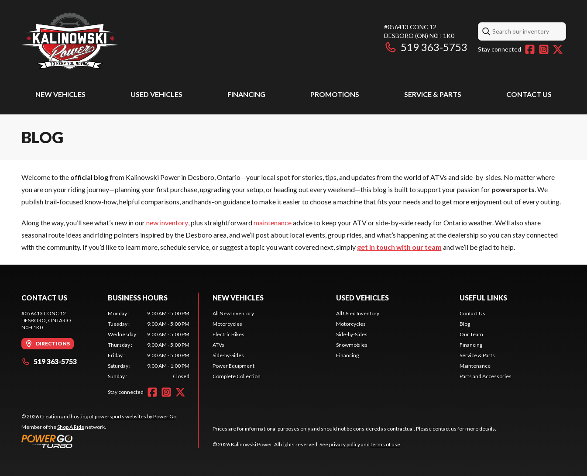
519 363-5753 (425, 47)
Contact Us (529, 94)
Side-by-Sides (228, 355)
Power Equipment (233, 365)
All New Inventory (233, 313)
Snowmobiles (351, 344)
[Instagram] (544, 49)
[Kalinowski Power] (130, 42)
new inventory (167, 222)
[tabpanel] (148, 345)
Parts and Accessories (485, 376)
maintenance (273, 222)
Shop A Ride (70, 427)
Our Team (471, 334)
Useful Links (483, 297)
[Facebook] (530, 49)
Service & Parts (432, 94)
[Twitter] (558, 49)
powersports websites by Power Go (135, 416)
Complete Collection (237, 376)
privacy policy (344, 444)
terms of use (385, 444)
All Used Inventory (357, 313)
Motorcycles (227, 324)
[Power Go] (99, 441)
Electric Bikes (228, 334)
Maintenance (475, 365)
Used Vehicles (156, 94)
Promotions (334, 94)
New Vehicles (60, 94)
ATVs (218, 344)
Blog (465, 324)
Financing (246, 94)
